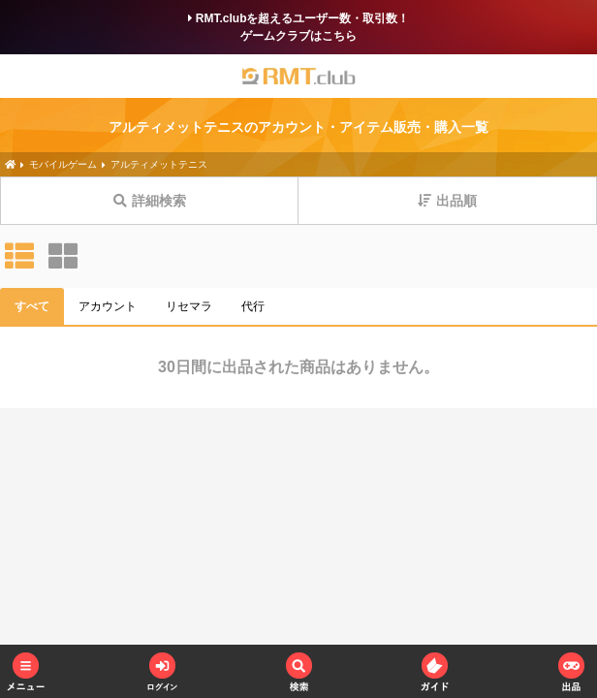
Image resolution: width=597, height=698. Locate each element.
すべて (32, 306)
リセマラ (189, 306)
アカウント (108, 306)
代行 (253, 306)
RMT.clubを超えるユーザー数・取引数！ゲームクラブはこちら (299, 27)
